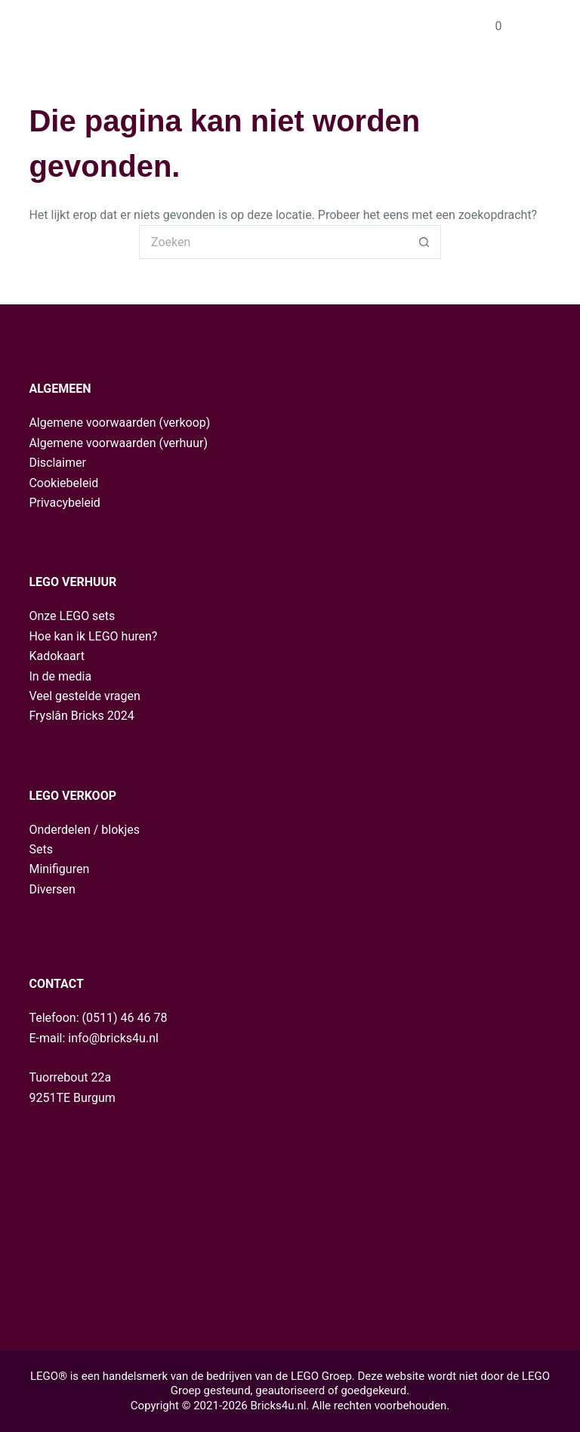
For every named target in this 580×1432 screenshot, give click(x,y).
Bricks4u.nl (278, 1405)
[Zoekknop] (424, 242)
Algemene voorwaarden (92, 422)
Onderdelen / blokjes (84, 829)
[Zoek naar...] (273, 242)
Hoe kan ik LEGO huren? (93, 636)
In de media (60, 676)
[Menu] (544, 26)
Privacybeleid (64, 502)
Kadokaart (56, 656)
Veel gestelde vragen (84, 696)
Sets (40, 849)
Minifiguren (59, 869)
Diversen (52, 889)
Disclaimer (57, 462)
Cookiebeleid (63, 483)
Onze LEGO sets (72, 616)
